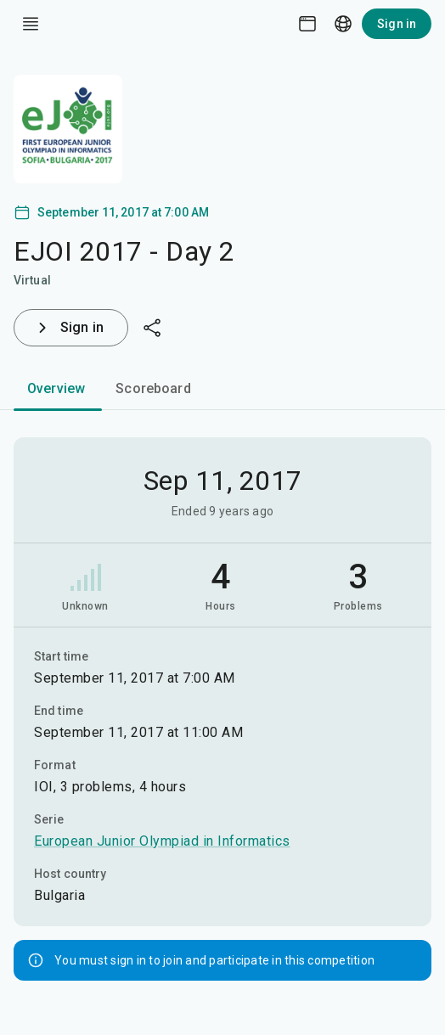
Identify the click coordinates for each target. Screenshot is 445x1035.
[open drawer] (31, 24)
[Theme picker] (307, 24)
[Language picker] (343, 24)
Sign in (396, 24)
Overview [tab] (56, 388)
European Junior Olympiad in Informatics (162, 841)
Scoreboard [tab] (153, 388)
